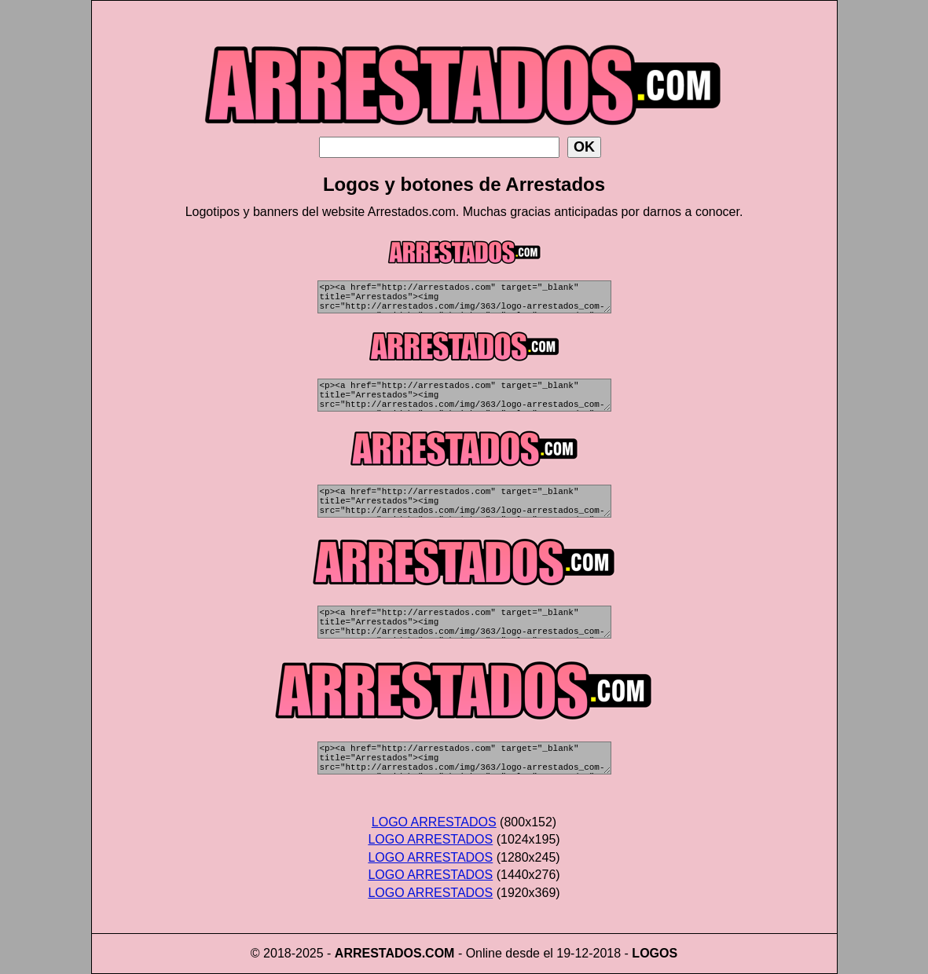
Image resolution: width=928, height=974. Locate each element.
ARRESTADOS (378, 953)
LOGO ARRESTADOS (434, 822)
